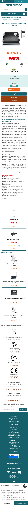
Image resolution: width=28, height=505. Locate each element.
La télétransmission (14, 448)
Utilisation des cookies (14, 437)
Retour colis (14, 419)
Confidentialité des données (14, 435)
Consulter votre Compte (14, 434)
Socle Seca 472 (14, 219)
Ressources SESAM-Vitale (14, 446)
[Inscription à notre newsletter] (10, 409)
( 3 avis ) (18, 246)
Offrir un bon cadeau (14, 442)
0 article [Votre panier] (21, 1)
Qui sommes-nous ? (14, 418)
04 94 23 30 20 (10, 389)
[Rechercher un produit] (13, 9)
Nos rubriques (14, 445)
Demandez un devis (14, 400)
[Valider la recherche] (26, 9)
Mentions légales (14, 424)
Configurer (7, 503)
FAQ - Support (14, 431)
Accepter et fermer (21, 503)
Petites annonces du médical (14, 450)
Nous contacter (13, 429)
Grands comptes (14, 451)
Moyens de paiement (14, 421)
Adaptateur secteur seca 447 (14, 239)
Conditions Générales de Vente (14, 423)
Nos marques (14, 443)
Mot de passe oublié (14, 432)
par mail (19, 389)
